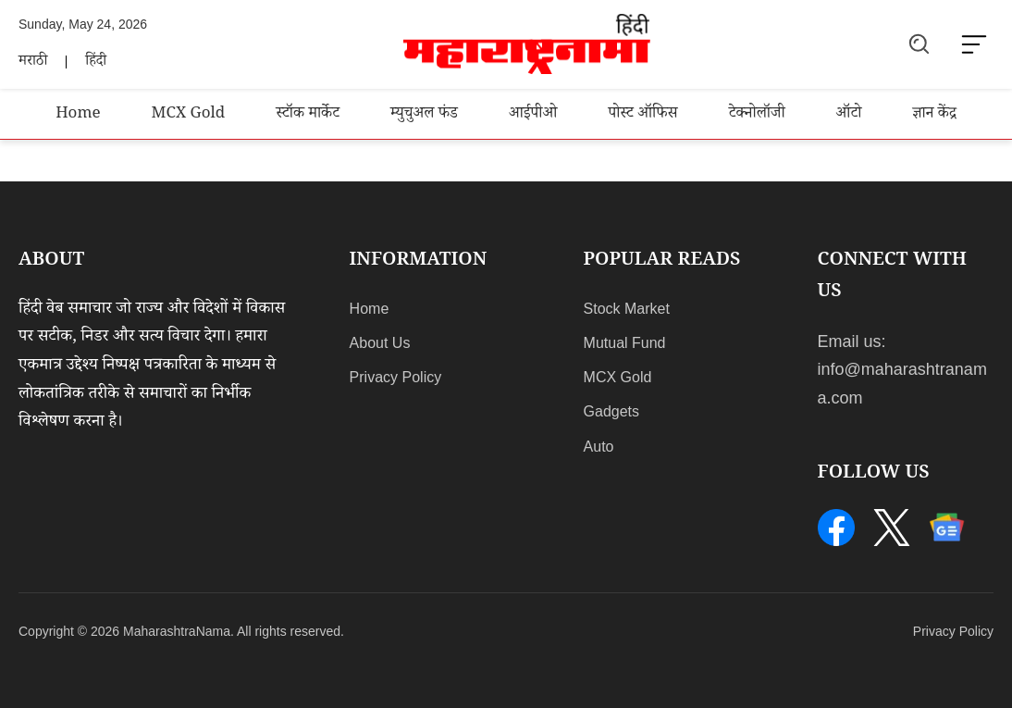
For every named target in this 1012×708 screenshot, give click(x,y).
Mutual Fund (625, 343)
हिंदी (95, 62)
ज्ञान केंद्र (934, 115)
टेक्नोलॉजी (757, 115)
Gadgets (611, 411)
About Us (380, 343)
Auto (599, 446)
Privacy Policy (396, 377)
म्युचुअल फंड (424, 115)
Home (78, 115)
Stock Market (627, 309)
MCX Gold (189, 115)
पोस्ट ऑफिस (642, 115)
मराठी (33, 62)
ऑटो (849, 115)
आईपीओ (533, 115)
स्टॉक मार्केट (307, 115)
